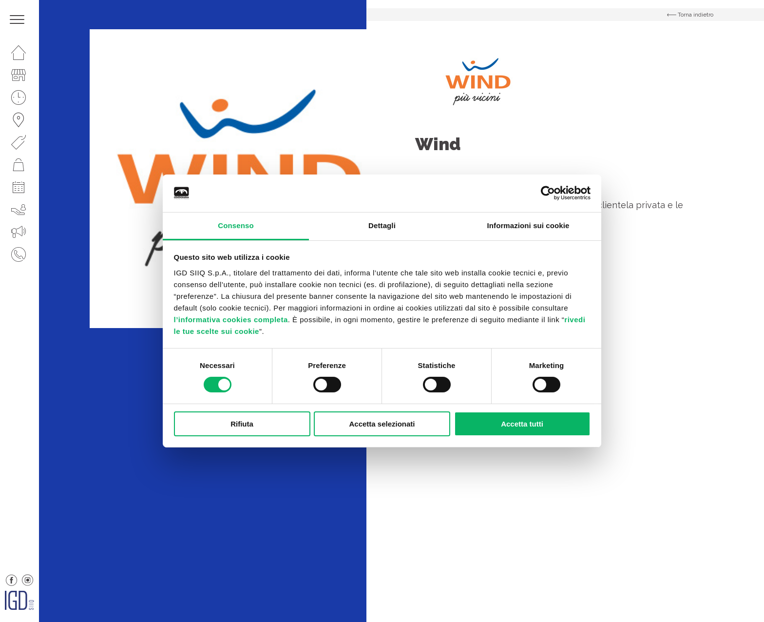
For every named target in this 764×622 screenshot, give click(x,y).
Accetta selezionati (382, 424)
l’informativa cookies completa (231, 319)
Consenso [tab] (235, 225)
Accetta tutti (522, 424)
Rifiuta (241, 424)
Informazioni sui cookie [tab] (528, 225)
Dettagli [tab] (382, 225)
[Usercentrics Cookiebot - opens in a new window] (548, 193)
